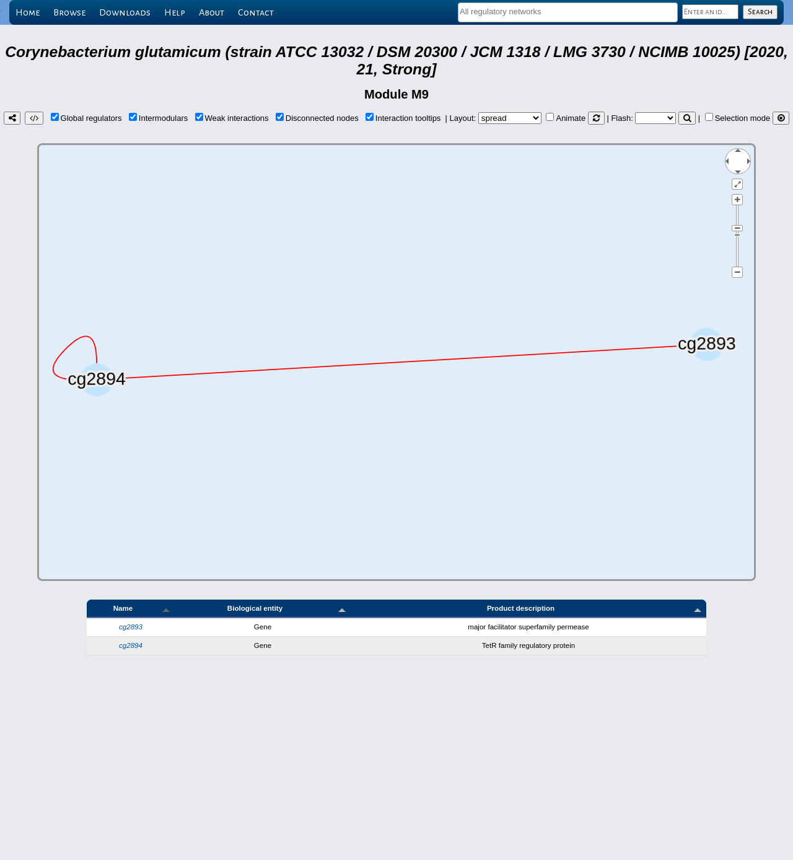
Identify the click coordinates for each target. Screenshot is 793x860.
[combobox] (568, 12)
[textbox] (567, 11)
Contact (256, 12)
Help (174, 12)
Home (27, 12)
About (211, 12)
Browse (69, 12)
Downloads (125, 12)
